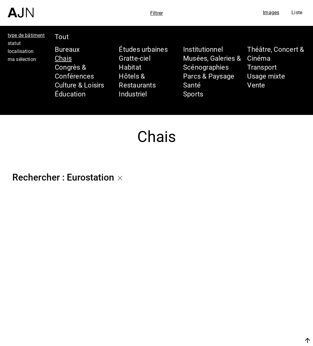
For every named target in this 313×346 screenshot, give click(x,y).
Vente (256, 84)
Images (271, 12)
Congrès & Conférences (74, 71)
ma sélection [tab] (22, 59)
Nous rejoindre (249, 340)
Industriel (133, 93)
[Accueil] (21, 9)
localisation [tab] (21, 51)
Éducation (70, 93)
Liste (296, 12)
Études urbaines (143, 49)
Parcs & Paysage (208, 75)
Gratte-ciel (134, 58)
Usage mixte (266, 75)
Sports (193, 93)
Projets (249, 313)
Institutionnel (203, 49)
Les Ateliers (259, 301)
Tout (62, 36)
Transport (262, 67)
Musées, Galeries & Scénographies (212, 62)
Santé (192, 84)
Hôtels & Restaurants (137, 80)
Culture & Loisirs (79, 84)
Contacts (253, 325)
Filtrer (156, 13)
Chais (63, 58)
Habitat (130, 67)
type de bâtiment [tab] (26, 35)
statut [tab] (14, 43)
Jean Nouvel (260, 290)
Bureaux (67, 49)
